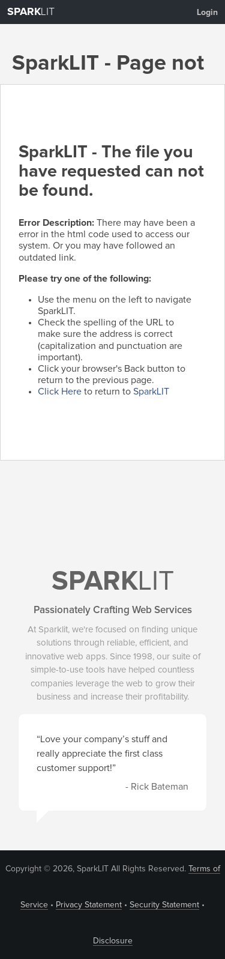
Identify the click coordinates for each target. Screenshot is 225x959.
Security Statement (164, 905)
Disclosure (113, 941)
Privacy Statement (89, 905)
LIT (31, 12)
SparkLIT (151, 391)
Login (207, 12)
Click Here (60, 391)
